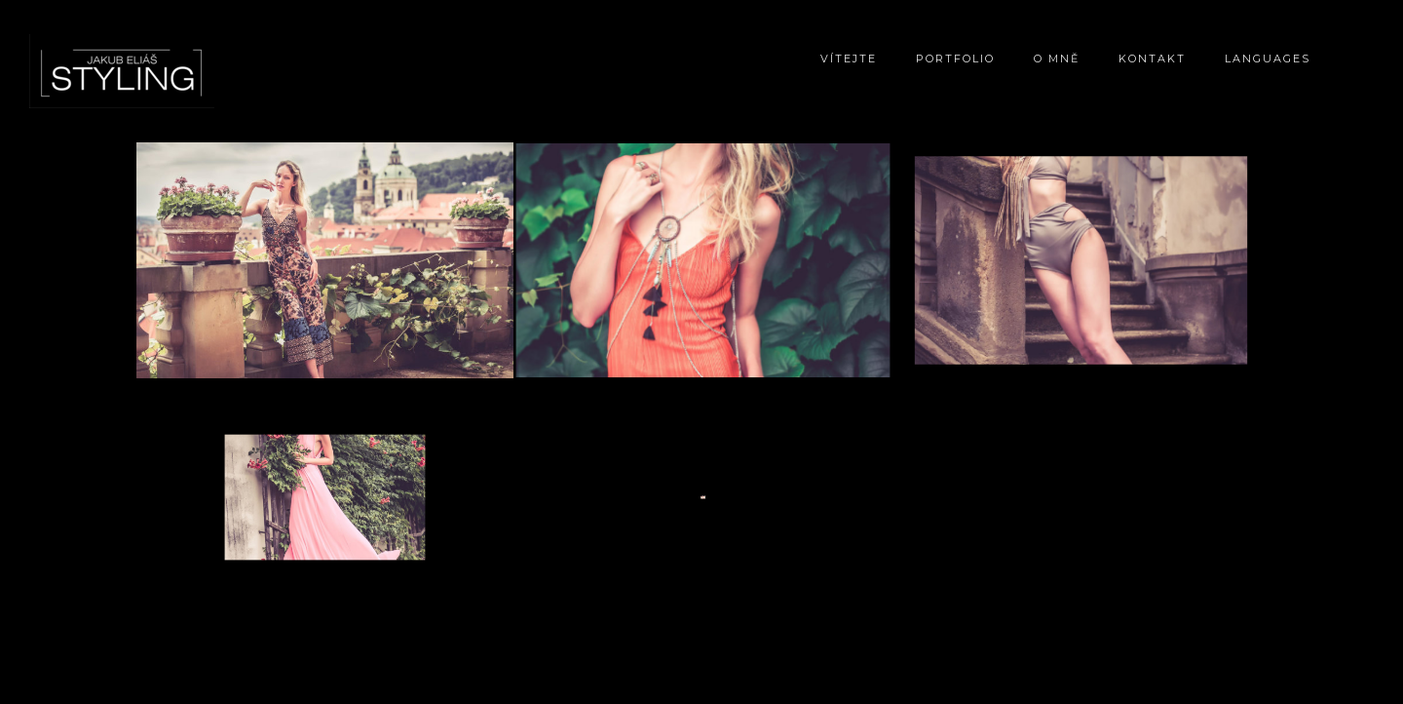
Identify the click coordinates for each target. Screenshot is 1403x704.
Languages (1267, 58)
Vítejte (848, 58)
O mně (1057, 58)
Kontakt (1152, 58)
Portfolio (955, 58)
